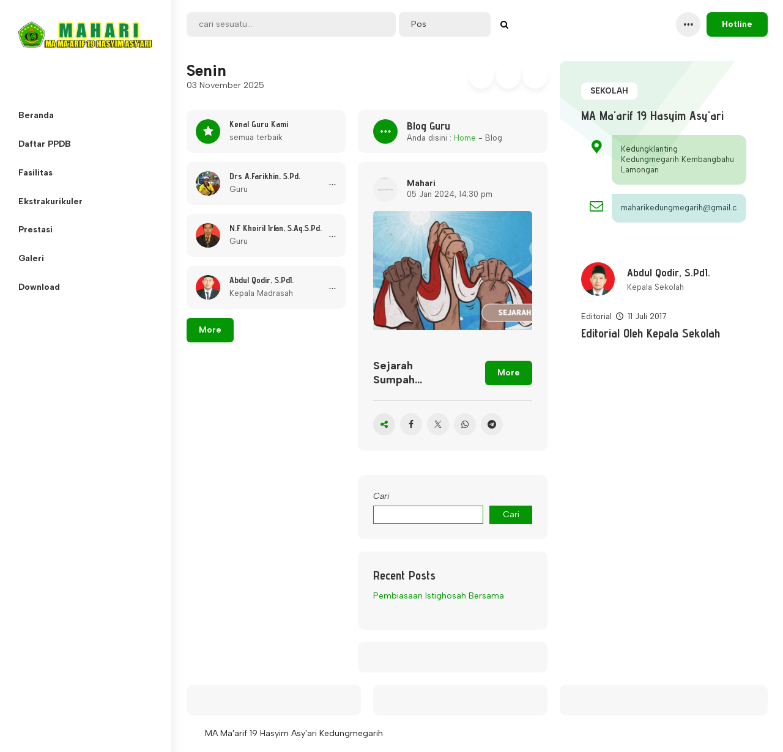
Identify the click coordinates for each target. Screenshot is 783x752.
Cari (381, 496)
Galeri (31, 258)
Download (39, 287)
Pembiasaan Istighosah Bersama (438, 596)
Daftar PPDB (44, 144)
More (210, 330)
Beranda (36, 115)
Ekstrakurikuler (50, 201)
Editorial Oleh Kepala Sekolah (650, 333)
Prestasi (35, 229)
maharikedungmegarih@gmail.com (679, 207)
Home (465, 137)
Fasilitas (35, 173)
